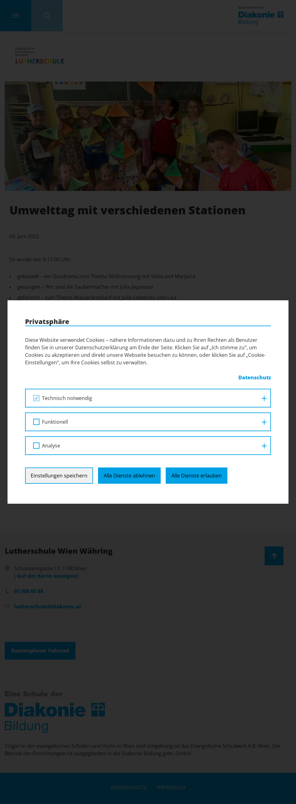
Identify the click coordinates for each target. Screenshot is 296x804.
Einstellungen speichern (59, 402)
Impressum (171, 787)
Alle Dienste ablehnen (129, 402)
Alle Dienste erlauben (196, 402)
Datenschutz (128, 787)
